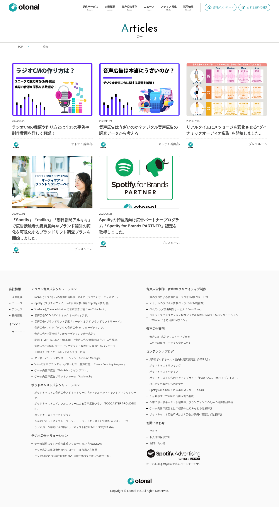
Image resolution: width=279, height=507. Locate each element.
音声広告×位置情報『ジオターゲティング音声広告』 (65, 333)
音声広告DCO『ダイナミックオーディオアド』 (62, 315)
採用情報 (17, 315)
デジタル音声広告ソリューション (54, 289)
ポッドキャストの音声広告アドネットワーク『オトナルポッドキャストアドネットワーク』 (85, 395)
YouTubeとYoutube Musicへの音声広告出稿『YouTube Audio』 (71, 309)
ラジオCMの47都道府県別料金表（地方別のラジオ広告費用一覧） (73, 455)
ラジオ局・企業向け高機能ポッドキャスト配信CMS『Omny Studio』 (74, 427)
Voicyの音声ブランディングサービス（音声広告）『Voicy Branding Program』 (80, 364)
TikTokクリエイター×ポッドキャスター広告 (59, 352)
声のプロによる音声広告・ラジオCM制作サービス (179, 297)
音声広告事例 (155, 329)
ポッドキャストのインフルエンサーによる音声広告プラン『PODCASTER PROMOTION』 (85, 406)
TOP (20, 46)
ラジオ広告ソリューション (49, 435)
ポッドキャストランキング (165, 365)
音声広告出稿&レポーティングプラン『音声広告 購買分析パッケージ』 (76, 346)
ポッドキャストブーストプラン (52, 414)
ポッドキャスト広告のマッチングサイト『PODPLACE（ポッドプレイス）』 (195, 377)
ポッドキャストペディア (164, 371)
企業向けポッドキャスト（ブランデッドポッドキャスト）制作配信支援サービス (81, 421)
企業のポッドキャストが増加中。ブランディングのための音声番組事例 (191, 402)
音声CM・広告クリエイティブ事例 (170, 336)
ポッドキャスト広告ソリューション (55, 385)
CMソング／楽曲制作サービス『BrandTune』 (176, 309)
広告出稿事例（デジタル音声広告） (170, 342)
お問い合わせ (157, 443)
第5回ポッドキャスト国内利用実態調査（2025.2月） (180, 359)
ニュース (17, 303)
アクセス (17, 309)
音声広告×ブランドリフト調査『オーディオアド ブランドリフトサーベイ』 (78, 321)
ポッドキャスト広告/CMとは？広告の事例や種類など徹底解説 (186, 414)
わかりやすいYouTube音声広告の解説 (172, 396)
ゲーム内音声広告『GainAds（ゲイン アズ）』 (62, 370)
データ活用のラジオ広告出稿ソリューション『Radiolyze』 (68, 443)
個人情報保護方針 (160, 437)
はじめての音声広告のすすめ (167, 383)
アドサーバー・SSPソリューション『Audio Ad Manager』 (68, 358)
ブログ (153, 431)
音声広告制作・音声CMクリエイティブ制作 (176, 289)
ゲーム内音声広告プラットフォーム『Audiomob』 (63, 376)
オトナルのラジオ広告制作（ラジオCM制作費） (178, 303)
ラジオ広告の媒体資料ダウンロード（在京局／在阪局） (67, 449)
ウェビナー (18, 332)
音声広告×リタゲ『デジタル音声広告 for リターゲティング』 (70, 327)
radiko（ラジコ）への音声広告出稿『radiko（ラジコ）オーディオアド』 (76, 297)
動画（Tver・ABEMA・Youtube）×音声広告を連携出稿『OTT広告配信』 (77, 339)
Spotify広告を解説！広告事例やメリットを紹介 (177, 390)
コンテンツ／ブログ (160, 351)
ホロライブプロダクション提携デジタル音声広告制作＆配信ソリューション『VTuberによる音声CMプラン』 (194, 317)
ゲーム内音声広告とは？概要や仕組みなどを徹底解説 (181, 408)
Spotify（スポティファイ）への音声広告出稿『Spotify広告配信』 (72, 303)
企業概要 (17, 297)
